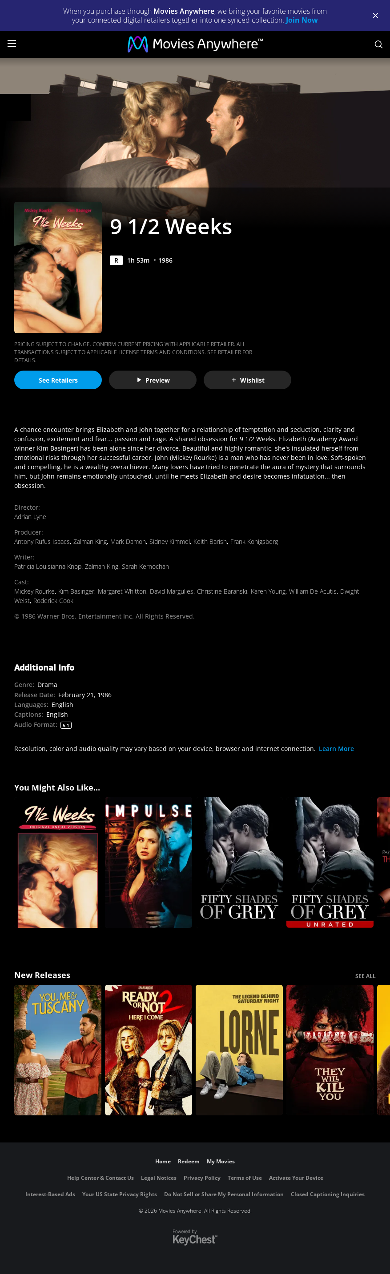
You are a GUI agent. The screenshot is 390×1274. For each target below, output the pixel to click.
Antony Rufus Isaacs (42, 541)
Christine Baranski (222, 591)
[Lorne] (239, 1050)
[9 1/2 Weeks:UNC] (57, 862)
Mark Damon (128, 541)
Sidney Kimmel (169, 541)
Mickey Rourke (34, 591)
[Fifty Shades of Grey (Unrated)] (330, 862)
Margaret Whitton (122, 591)
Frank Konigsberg (254, 541)
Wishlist (248, 380)
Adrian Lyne (30, 516)
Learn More (336, 748)
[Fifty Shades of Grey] (239, 862)
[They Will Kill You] (330, 1050)
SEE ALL (365, 976)
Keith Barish (210, 541)
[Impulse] (148, 862)
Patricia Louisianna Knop (47, 566)
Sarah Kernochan (145, 566)
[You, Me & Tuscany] (57, 1050)
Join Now (302, 20)
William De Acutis (313, 591)
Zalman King (90, 541)
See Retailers (58, 380)
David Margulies (171, 591)
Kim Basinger (76, 591)
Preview (153, 380)
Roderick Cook (53, 600)
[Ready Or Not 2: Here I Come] (148, 1050)
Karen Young (268, 591)
